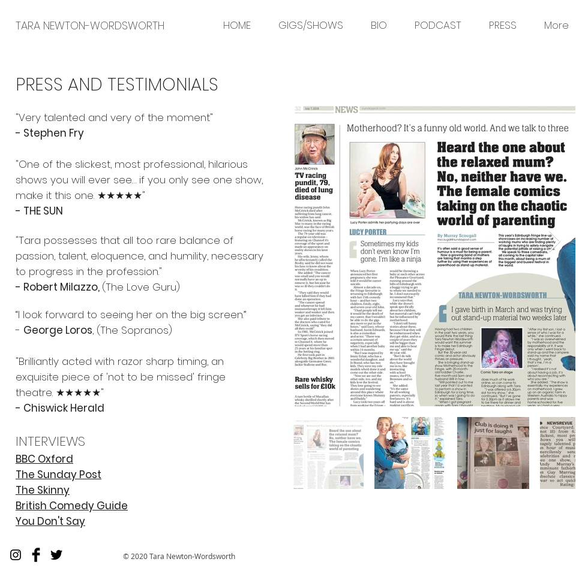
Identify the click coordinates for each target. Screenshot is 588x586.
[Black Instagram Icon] (15, 555)
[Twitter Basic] (56, 555)
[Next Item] (555, 241)
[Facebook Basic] (36, 555)
